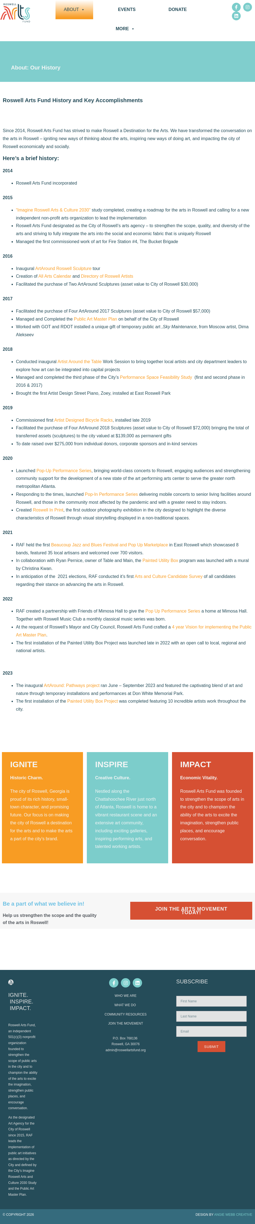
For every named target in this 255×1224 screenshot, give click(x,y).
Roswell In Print (48, 510)
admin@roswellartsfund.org (126, 1050)
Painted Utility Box (160, 560)
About (74, 9)
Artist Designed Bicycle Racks (83, 420)
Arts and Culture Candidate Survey (169, 576)
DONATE (177, 9)
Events (126, 9)
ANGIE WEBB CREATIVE (233, 1215)
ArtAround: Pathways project (71, 685)
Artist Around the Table (79, 361)
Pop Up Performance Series (172, 611)
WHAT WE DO (125, 1005)
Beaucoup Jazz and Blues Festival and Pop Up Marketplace (109, 545)
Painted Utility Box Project (92, 701)
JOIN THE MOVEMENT (125, 1023)
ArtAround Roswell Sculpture (63, 268)
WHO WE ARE (125, 996)
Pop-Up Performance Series (64, 470)
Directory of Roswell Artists (107, 276)
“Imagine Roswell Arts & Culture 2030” (53, 210)
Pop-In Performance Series (111, 494)
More (125, 28)
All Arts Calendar (54, 276)
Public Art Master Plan (95, 319)
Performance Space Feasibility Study (156, 377)
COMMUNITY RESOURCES (125, 1014)
